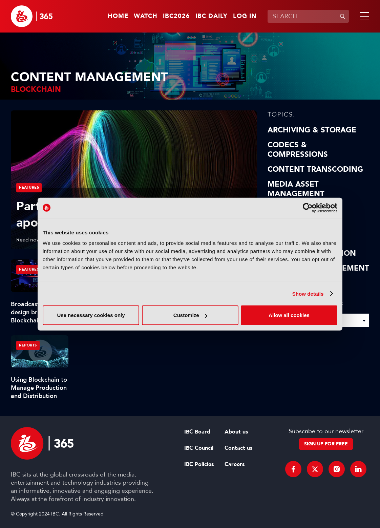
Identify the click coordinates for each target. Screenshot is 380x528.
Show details (308, 293)
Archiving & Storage (312, 130)
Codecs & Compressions (298, 150)
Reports (28, 345)
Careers (235, 464)
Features (29, 187)
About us (236, 432)
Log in (245, 16)
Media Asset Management (296, 189)
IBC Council (198, 448)
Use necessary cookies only (91, 315)
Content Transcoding (315, 169)
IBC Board (197, 432)
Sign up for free (326, 444)
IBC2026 (176, 16)
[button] (363, 16)
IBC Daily (211, 16)
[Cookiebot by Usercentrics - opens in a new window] (307, 208)
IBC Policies (199, 464)
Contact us (238, 448)
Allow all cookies (289, 315)
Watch (145, 16)
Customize (190, 315)
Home (118, 16)
